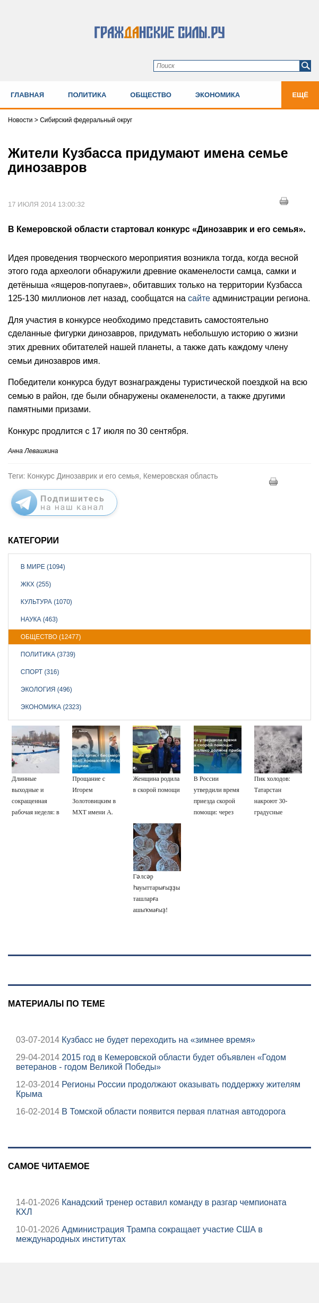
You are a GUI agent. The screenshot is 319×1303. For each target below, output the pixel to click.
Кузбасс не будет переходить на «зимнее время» (157, 1039)
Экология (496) (46, 689)
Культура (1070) (46, 602)
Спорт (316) (40, 672)
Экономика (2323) (51, 707)
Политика (87, 95)
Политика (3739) (48, 654)
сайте (200, 298)
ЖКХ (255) (36, 584)
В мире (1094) (43, 566)
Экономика (217, 95)
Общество (150, 95)
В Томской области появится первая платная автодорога (172, 1111)
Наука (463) (39, 619)
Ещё (300, 95)
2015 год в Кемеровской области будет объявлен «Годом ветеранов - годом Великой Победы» (151, 1062)
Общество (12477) (51, 637)
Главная (27, 95)
